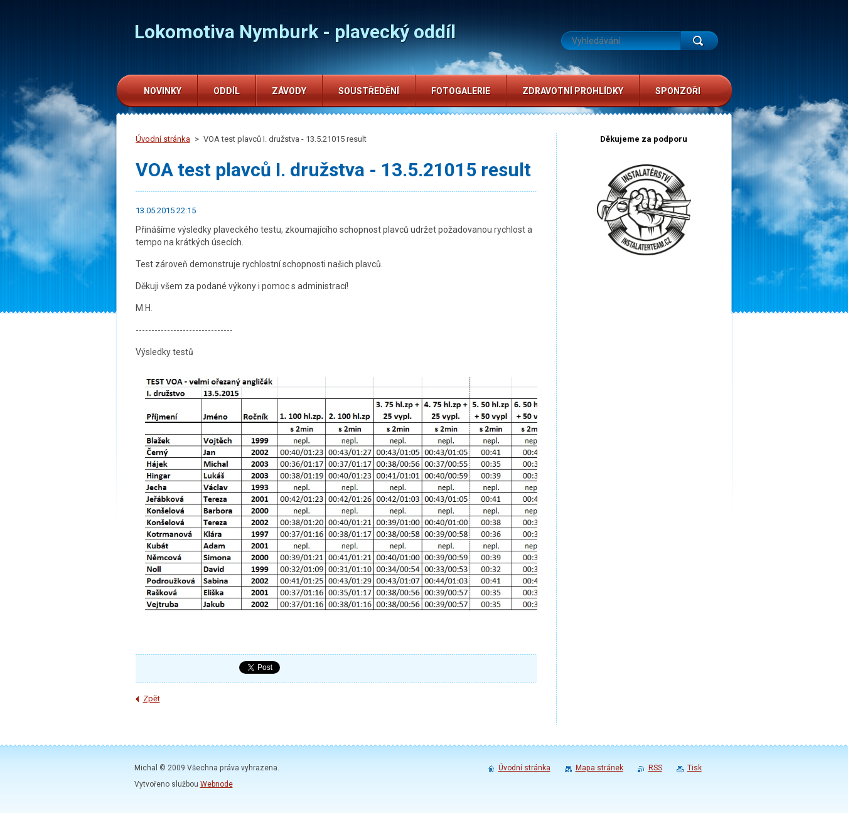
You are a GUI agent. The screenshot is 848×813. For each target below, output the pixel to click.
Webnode (216, 784)
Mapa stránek (599, 767)
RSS (655, 767)
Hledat (699, 40)
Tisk (694, 767)
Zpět (151, 698)
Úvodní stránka (163, 139)
